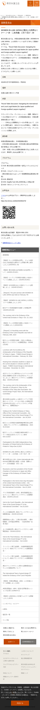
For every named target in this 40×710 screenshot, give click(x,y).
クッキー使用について (14, 692)
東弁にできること (8, 631)
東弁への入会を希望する (28, 628)
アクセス (6, 653)
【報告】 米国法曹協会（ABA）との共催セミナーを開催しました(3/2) (18, 582)
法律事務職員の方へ (28, 642)
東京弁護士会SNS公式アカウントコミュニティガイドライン (28, 667)
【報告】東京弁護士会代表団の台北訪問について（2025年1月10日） (18, 271)
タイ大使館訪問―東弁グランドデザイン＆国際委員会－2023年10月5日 (18, 530)
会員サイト (11, 642)
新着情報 (6, 255)
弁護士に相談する (8, 628)
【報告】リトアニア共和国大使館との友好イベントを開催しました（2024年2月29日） (18, 279)
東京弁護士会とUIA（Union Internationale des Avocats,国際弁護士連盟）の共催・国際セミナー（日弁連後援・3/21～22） (18, 461)
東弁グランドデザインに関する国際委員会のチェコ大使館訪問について (18, 567)
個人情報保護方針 (26, 658)
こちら (3, 195)
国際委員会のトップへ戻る (12, 243)
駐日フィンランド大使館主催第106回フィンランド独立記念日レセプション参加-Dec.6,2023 (17, 435)
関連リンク (24, 673)
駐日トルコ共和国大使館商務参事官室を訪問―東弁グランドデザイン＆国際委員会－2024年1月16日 (18, 425)
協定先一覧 (6, 614)
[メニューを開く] (36, 3)
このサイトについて (27, 651)
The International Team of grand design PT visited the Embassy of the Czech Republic (17, 574)
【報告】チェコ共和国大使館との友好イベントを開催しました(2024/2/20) (18, 324)
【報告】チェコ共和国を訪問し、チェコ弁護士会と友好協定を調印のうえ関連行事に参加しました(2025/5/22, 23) (18, 262)
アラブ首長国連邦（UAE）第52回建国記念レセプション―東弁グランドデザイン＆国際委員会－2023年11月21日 (18, 495)
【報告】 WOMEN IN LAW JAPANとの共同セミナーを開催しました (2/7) (18, 301)
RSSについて (7, 673)
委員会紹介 (20, 15)
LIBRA (5, 609)
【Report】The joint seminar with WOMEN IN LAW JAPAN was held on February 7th (18, 294)
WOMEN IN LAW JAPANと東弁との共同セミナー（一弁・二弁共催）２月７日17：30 (18, 453)
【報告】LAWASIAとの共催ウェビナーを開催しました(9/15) (18, 597)
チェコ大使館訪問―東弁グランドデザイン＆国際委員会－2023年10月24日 (18, 513)
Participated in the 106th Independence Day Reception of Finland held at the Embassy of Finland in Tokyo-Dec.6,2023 (17, 444)
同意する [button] (20, 703)
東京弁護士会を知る (11, 15)
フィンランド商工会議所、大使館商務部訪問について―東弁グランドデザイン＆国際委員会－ (18, 549)
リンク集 (6, 620)
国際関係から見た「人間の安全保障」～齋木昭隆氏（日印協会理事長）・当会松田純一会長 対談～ (18, 522)
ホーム (2, 15)
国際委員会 (28, 15)
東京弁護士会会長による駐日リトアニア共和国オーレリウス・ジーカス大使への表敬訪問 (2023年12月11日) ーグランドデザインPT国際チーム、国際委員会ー (18, 402)
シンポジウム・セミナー (11, 603)
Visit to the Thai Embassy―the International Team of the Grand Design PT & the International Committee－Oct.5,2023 (17, 539)
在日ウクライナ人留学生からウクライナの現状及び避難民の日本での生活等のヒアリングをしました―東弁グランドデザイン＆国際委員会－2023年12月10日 (18, 377)
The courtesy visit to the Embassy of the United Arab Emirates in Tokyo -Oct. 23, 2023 (18, 316)
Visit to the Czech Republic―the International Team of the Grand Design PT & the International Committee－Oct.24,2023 (18, 504)
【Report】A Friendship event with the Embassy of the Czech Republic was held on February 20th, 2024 (17, 333)
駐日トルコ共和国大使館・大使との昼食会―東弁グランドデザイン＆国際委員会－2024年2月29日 (18, 342)
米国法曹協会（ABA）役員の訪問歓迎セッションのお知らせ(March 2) (18, 590)
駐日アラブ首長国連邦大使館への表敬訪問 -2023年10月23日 (17, 309)
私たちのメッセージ (27, 631)
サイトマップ (25, 654)
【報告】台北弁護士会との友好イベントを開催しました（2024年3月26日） (18, 286)
